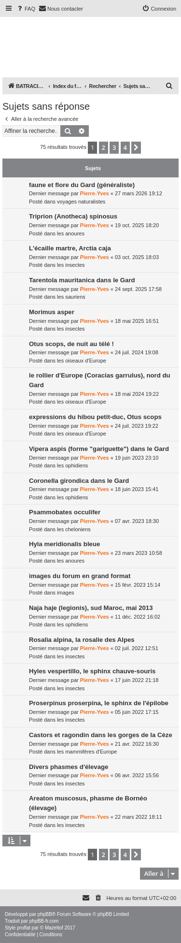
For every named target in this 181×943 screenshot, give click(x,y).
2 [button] (103, 147)
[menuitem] (25, 9)
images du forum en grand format (79, 576)
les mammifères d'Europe (87, 751)
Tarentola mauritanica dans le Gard (82, 280)
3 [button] (114, 147)
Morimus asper (51, 312)
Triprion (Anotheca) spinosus (73, 216)
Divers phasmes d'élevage (68, 766)
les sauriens (71, 297)
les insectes (70, 265)
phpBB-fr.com (44, 921)
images (65, 592)
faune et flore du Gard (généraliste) (82, 185)
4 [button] (125, 147)
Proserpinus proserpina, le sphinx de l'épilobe (98, 703)
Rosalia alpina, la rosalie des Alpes (82, 639)
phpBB (45, 914)
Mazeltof (54, 927)
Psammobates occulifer (64, 512)
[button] (136, 147)
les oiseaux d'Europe (81, 360)
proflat (23, 927)
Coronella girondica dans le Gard (79, 480)
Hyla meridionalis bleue (64, 544)
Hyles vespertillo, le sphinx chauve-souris (92, 671)
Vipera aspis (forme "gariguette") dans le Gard (99, 448)
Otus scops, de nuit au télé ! (71, 344)
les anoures (70, 233)
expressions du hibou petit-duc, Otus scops (95, 417)
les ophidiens (72, 465)
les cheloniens (74, 529)
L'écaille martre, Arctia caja (70, 248)
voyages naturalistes (81, 201)
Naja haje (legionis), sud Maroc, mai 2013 (91, 607)
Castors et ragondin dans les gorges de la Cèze (100, 735)
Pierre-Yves (94, 193)
